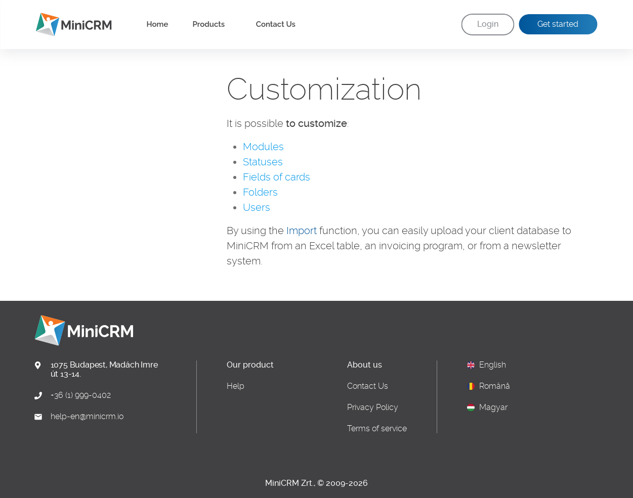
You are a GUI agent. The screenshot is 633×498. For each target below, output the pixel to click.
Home (157, 24)
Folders (260, 192)
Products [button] (209, 24)
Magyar (493, 407)
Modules (263, 147)
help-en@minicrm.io (87, 416)
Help (235, 386)
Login (487, 24)
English (492, 365)
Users (256, 207)
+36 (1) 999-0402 (81, 395)
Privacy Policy (372, 407)
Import (301, 230)
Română (494, 386)
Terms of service (377, 428)
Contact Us (276, 24)
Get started (557, 24)
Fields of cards (276, 177)
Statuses (263, 162)
